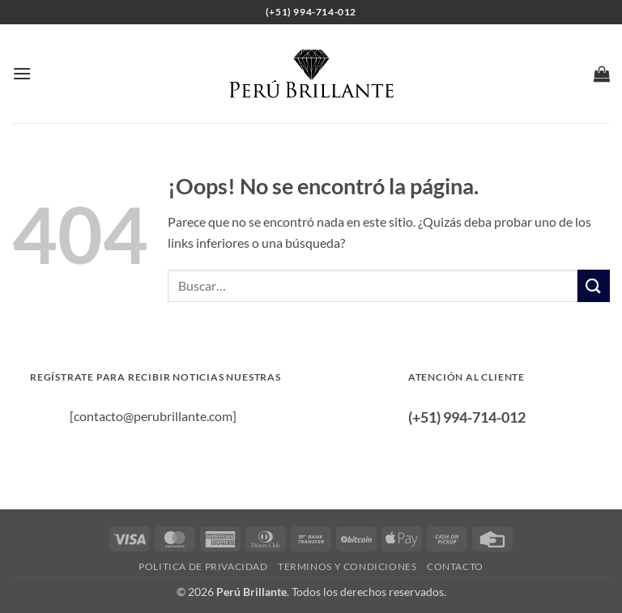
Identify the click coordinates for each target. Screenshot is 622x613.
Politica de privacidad (202, 566)
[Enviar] (593, 285)
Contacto (455, 566)
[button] (22, 73)
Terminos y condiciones (347, 566)
